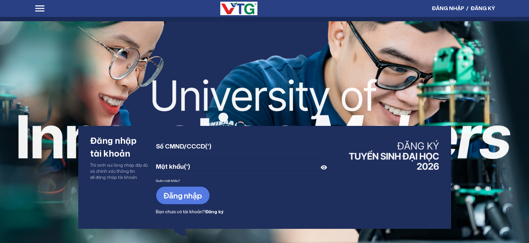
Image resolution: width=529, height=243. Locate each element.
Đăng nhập (183, 195)
